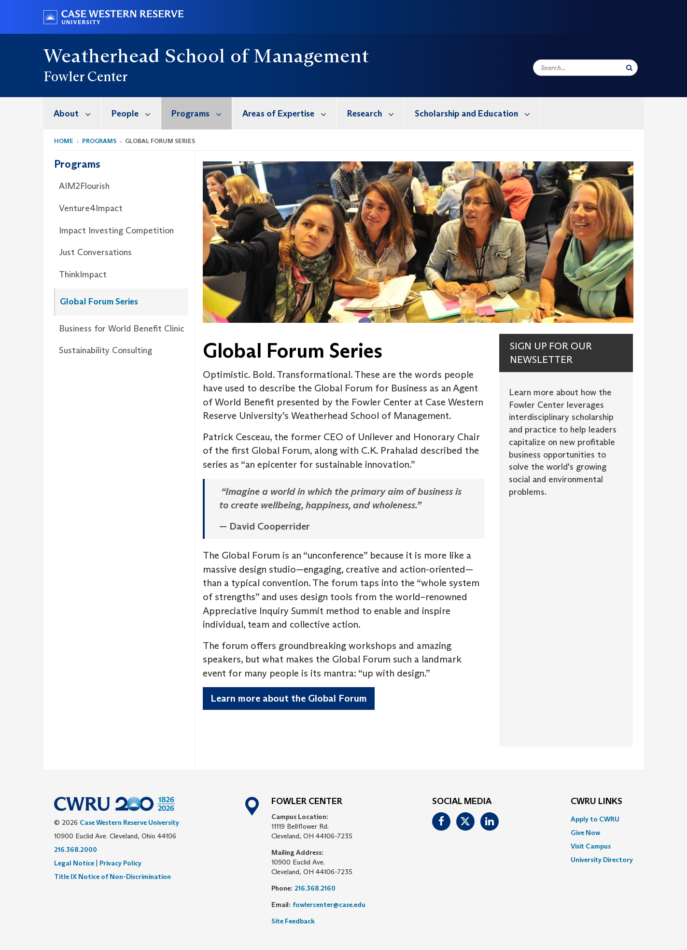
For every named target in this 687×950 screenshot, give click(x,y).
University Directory (602, 859)
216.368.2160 (315, 888)
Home (63, 140)
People (136, 113)
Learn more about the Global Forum (288, 698)
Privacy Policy (120, 863)
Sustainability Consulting (105, 350)
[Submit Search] (629, 67)
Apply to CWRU (595, 819)
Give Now (585, 832)
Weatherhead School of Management (206, 55)
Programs (201, 113)
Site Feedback (293, 921)
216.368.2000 (75, 849)
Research (375, 113)
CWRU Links (596, 801)
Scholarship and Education (477, 113)
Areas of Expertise (289, 113)
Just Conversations (95, 252)
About (77, 113)
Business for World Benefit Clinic (121, 328)
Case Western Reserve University (129, 822)
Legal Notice (74, 863)
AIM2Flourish (84, 186)
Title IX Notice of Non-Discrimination (112, 876)
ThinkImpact (83, 274)
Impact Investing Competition (116, 230)
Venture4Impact (91, 208)
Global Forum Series (99, 301)
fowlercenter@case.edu (329, 904)
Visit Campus (591, 846)
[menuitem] (72, 113)
